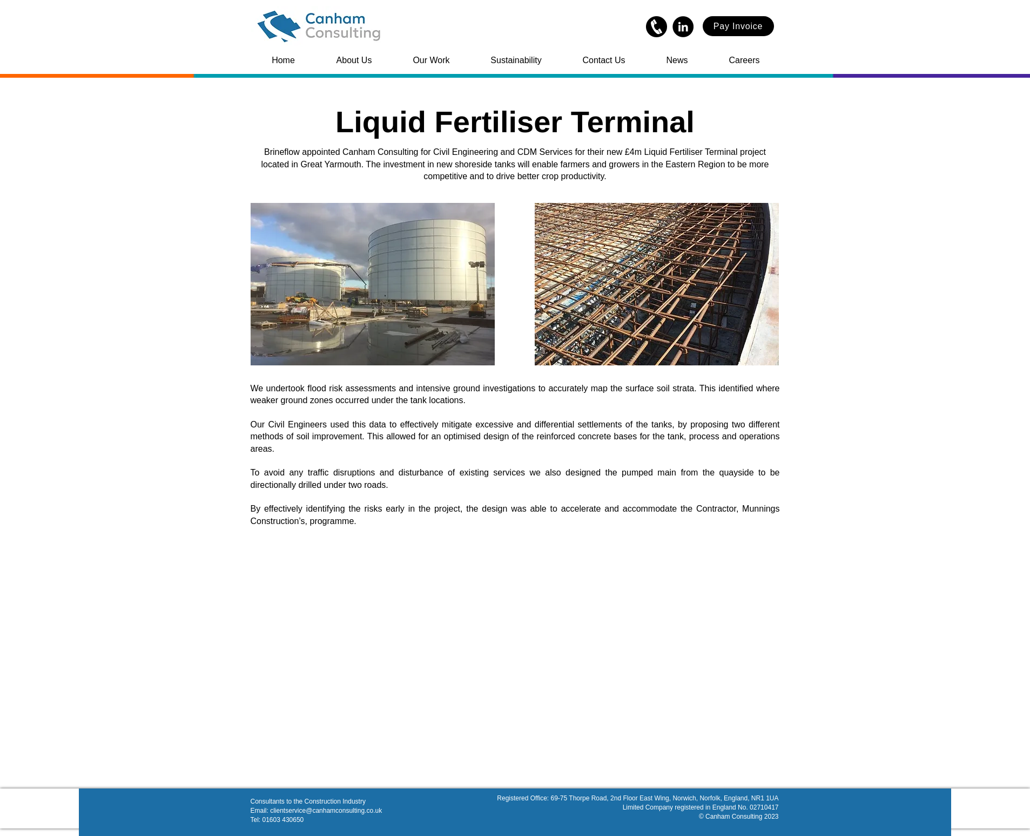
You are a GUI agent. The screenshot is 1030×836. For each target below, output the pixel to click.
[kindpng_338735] (656, 26)
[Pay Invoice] (738, 26)
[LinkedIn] (683, 26)
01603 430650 (283, 820)
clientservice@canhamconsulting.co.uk (326, 810)
